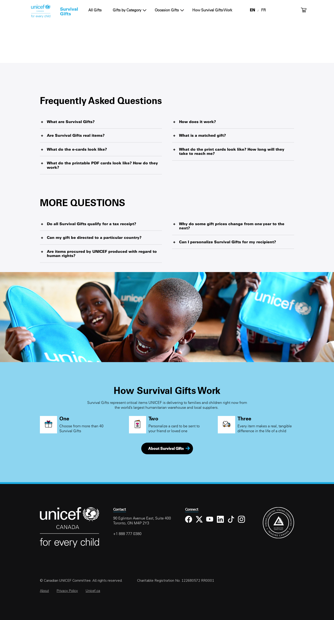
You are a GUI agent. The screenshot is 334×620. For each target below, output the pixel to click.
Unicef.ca (93, 590)
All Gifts (95, 10)
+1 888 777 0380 (127, 533)
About (44, 590)
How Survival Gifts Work (212, 10)
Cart (303, 10)
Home (40, 11)
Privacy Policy (67, 590)
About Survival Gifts (166, 448)
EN (252, 10)
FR (263, 10)
